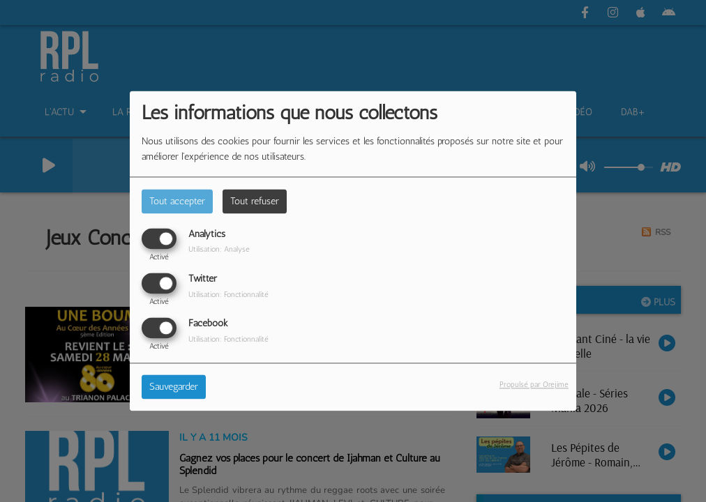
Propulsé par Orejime (534, 385)
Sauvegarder (173, 387)
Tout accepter (177, 201)
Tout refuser (254, 201)
